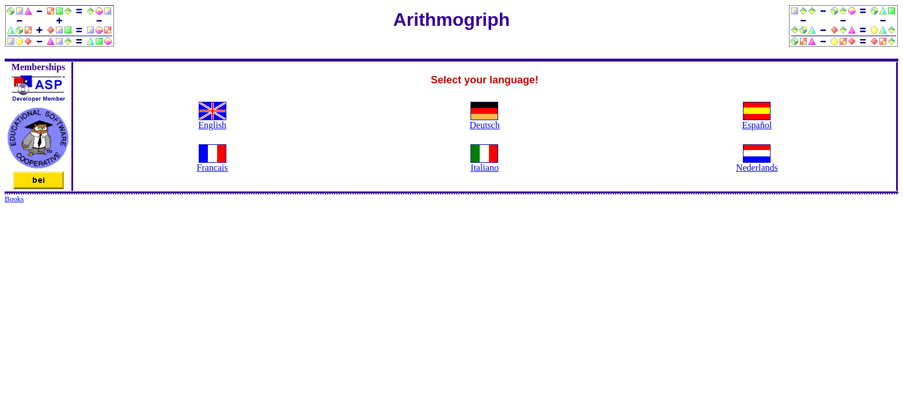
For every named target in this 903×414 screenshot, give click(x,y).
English (212, 125)
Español (757, 125)
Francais (212, 167)
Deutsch (484, 125)
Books (14, 198)
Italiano (485, 167)
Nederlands (757, 167)
